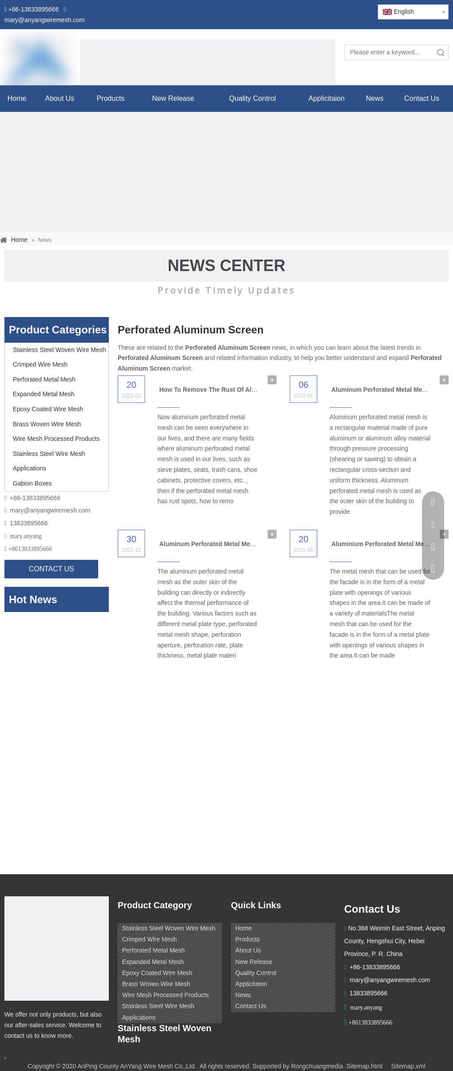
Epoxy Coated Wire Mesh (48, 409)
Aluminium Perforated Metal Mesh (381, 543)
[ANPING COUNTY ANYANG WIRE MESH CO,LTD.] (56, 948)
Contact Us (250, 1006)
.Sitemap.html (364, 1066)
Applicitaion (251, 983)
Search (440, 52)
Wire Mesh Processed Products (56, 438)
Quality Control (255, 972)
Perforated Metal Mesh (44, 379)
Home (243, 928)
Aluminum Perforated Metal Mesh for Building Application (244, 543)
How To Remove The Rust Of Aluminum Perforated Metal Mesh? (253, 389)
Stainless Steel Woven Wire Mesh (59, 349)
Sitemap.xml (408, 1066)
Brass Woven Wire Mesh (47, 424)
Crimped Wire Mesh (40, 364)
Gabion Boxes (32, 483)
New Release (253, 961)
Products (247, 939)
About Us (248, 950)
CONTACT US (51, 569)
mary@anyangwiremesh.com (50, 510)
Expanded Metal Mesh (43, 394)
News (243, 994)
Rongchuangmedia (317, 1066)
